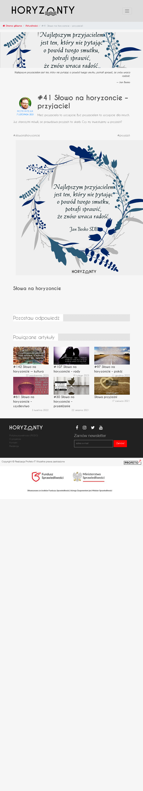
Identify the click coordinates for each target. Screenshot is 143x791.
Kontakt (13, 443)
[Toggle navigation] (127, 11)
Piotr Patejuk (25, 111)
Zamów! (120, 443)
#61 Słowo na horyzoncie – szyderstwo (23, 401)
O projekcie (15, 439)
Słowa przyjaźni (105, 397)
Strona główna (12, 25)
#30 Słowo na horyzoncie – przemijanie (64, 401)
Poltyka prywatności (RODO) (23, 436)
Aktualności (31, 25)
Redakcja (14, 446)
